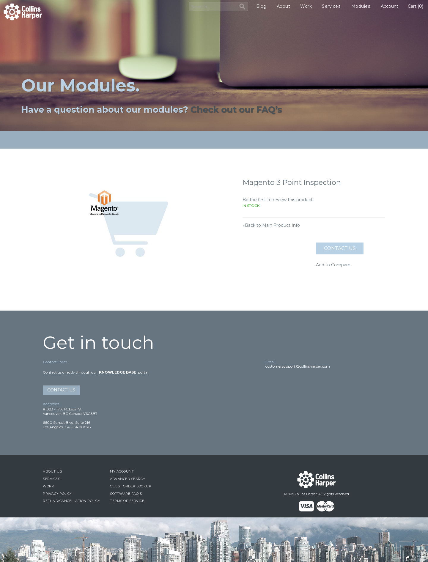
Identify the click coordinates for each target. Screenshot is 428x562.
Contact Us (61, 390)
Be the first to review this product (278, 199)
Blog (261, 6)
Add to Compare (333, 264)
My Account (122, 471)
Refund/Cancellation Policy (71, 501)
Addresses (51, 404)
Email (270, 362)
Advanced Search (128, 479)
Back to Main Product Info (271, 225)
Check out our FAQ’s (236, 109)
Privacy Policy (57, 494)
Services (331, 6)
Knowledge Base (117, 372)
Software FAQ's (126, 494)
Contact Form (55, 362)
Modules (360, 6)
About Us (52, 471)
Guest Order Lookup (130, 486)
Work (306, 6)
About (283, 6)
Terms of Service (127, 501)
